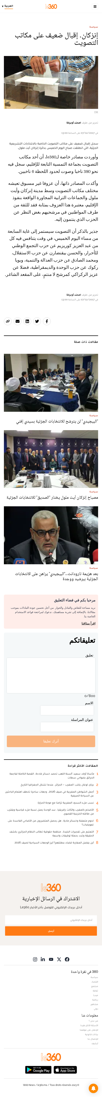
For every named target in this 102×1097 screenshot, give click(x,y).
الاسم (89, 703)
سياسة (94, 26)
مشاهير (94, 1004)
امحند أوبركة (74, 122)
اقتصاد (94, 981)
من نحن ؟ (93, 1020)
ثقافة (95, 990)
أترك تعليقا (51, 741)
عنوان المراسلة (82, 720)
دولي (96, 1008)
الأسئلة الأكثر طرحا (89, 1025)
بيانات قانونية (91, 1034)
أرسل (51, 930)
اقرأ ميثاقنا (88, 623)
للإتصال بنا (93, 1038)
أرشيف (94, 1043)
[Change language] (8, 6)
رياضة (95, 999)
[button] (93, 1088)
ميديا (95, 995)
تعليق (89, 655)
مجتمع (94, 986)
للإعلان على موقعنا (89, 1029)
